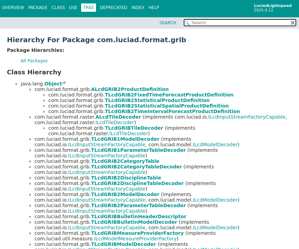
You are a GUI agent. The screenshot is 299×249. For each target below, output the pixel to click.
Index (138, 7)
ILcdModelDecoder (215, 144)
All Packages (34, 60)
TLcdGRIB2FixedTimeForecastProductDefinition (169, 95)
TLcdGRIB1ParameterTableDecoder (138, 150)
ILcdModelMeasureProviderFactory (135, 238)
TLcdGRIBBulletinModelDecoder (134, 222)
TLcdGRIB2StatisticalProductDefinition (157, 100)
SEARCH (168, 22)
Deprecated (113, 7)
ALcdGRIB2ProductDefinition (130, 89)
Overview (13, 7)
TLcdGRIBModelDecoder (123, 244)
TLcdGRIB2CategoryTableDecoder (136, 166)
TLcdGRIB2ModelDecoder (125, 194)
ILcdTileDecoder (114, 122)
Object (53, 83)
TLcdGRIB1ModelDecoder (125, 139)
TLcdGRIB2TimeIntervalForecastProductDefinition (172, 111)
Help (153, 7)
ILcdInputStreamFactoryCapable (247, 117)
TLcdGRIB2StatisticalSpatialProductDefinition (167, 106)
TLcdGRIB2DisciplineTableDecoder (137, 183)
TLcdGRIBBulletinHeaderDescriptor (138, 216)
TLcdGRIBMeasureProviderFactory (137, 233)
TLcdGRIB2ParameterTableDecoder (138, 205)
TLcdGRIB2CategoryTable (125, 161)
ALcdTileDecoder (118, 117)
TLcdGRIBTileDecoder (134, 128)
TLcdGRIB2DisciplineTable (126, 178)
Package (37, 7)
